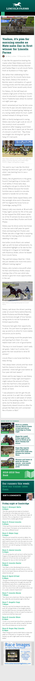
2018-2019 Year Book (11, 474)
